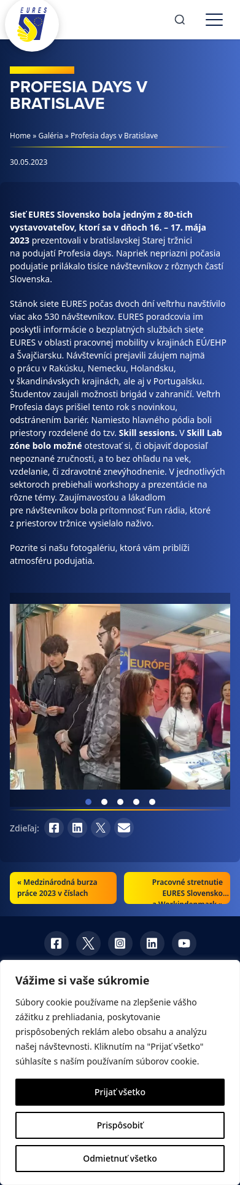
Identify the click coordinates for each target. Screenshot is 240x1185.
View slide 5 (152, 802)
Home (20, 135)
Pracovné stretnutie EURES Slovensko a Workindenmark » (187, 893)
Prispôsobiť (120, 1125)
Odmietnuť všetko (120, 1158)
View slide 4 (136, 802)
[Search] (179, 19)
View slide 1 (88, 802)
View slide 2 (104, 802)
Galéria (51, 135)
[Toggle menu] (214, 19)
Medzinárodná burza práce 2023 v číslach (57, 887)
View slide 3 (120, 802)
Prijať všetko (120, 1092)
